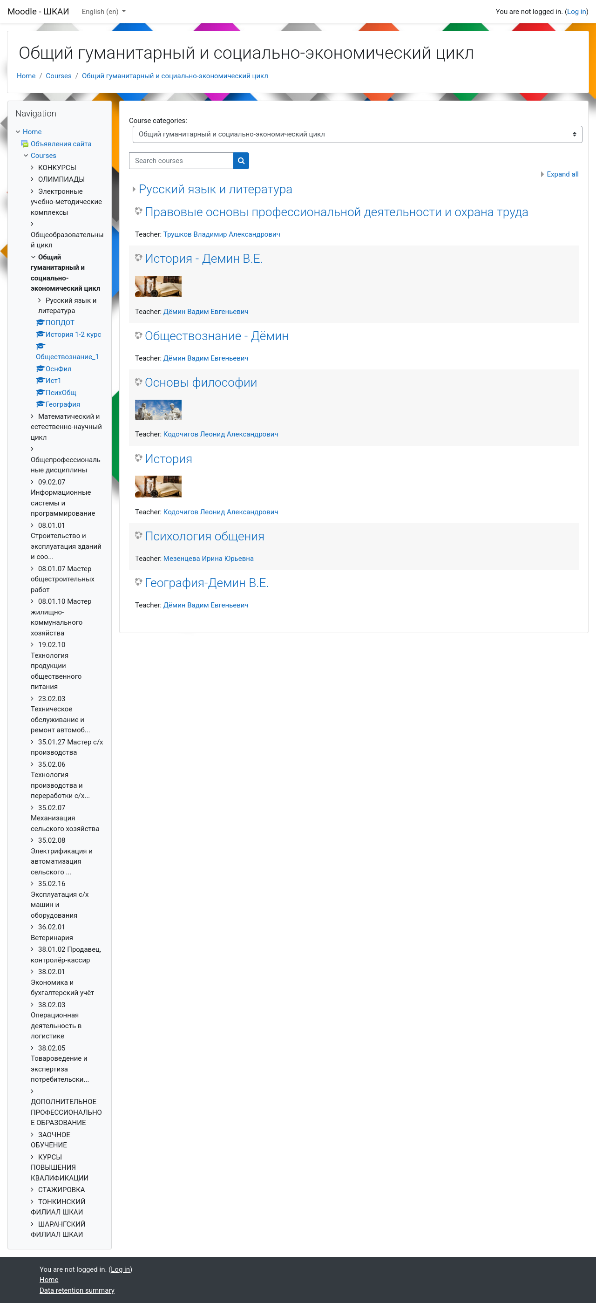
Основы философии (201, 382)
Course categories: (158, 120)
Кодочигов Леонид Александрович (220, 434)
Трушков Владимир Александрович (221, 234)
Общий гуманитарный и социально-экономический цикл (175, 76)
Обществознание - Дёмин (217, 336)
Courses (59, 76)
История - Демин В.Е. (204, 259)
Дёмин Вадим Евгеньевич (206, 311)
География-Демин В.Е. (207, 583)
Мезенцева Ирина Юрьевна (208, 558)
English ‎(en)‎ (101, 11)
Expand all (563, 174)
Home (26, 76)
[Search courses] (181, 161)
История (168, 459)
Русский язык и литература (215, 189)
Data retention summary (77, 1290)
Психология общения (204, 536)
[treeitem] (59, 683)
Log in (576, 11)
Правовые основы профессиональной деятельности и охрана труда (336, 212)
